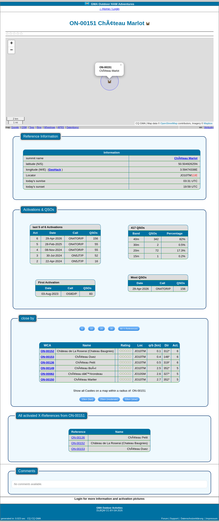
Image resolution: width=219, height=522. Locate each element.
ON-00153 (78, 448)
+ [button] (11, 43)
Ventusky (209, 127)
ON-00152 (78, 443)
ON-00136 (78, 437)
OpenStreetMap (169, 123)
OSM (24, 127)
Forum (164, 518)
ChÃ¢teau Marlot (186, 158)
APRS (61, 127)
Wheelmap (49, 127)
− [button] (11, 50)
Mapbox (208, 123)
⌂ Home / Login (109, 8)
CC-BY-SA (111, 510)
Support (174, 518)
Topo (31, 127)
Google (15, 127)
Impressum (211, 518)
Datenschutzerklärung (192, 518)
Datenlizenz (73, 127)
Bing (39, 127)
